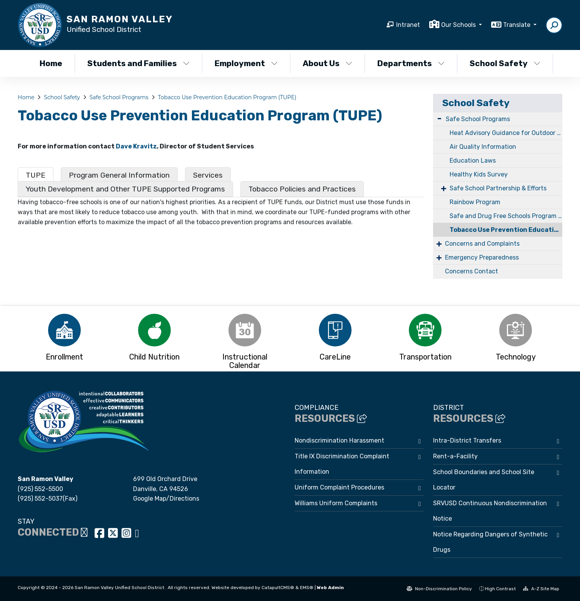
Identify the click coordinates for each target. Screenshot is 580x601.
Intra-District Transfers (467, 440)
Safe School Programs (119, 97)
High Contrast (500, 588)
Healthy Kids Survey (479, 174)
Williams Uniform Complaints (336, 503)
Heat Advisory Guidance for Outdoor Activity (506, 133)
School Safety (505, 63)
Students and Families (138, 63)
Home (51, 63)
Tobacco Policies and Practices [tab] (302, 189)
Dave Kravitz (136, 146)
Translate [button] (517, 24)
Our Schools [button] (459, 24)
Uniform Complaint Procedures (339, 487)
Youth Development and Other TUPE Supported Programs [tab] (125, 189)
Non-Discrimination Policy (439, 588)
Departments (411, 63)
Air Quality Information (483, 146)
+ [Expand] (444, 188)
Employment (246, 63)
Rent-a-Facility (455, 456)
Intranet (408, 24)
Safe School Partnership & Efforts (498, 188)
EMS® (306, 587)
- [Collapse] (439, 118)
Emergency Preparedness (482, 257)
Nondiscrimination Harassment (339, 440)
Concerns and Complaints (482, 243)
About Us (327, 63)
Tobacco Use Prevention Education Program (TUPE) (227, 97)
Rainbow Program (475, 202)
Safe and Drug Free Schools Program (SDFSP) (506, 216)
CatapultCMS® (278, 587)
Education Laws (473, 160)
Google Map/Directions (166, 498)
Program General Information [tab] (119, 175)
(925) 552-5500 (40, 489)
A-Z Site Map (541, 588)
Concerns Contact (471, 271)
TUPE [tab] (35, 175)
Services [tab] (208, 175)
